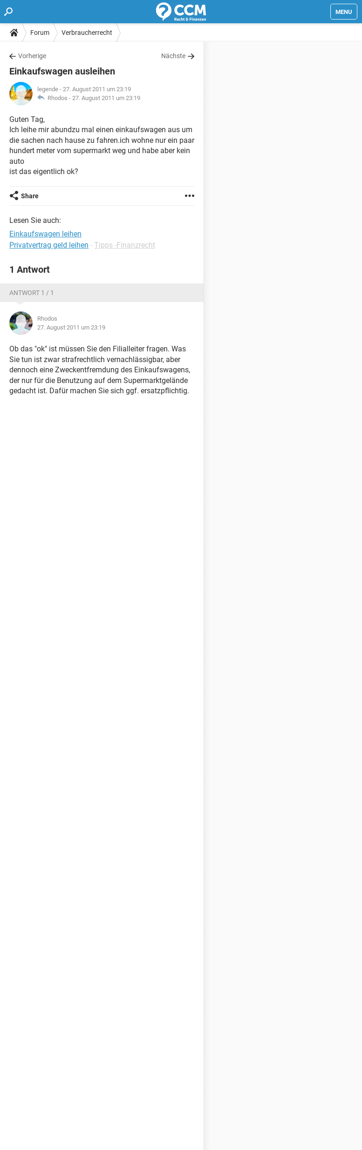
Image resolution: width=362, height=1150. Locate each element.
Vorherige (32, 56)
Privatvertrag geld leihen (49, 245)
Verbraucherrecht (86, 32)
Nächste (173, 56)
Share (30, 196)
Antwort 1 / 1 (31, 292)
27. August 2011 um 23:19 (106, 97)
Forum (39, 32)
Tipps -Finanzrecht (124, 245)
